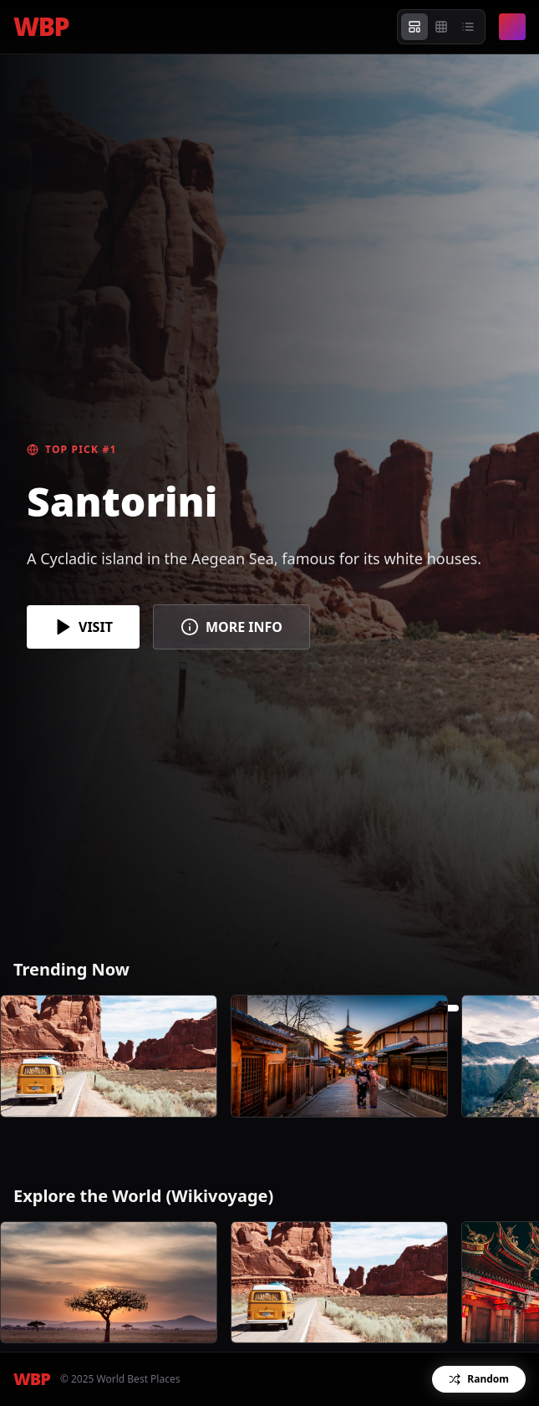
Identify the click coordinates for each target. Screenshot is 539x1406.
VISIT (83, 627)
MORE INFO (231, 627)
